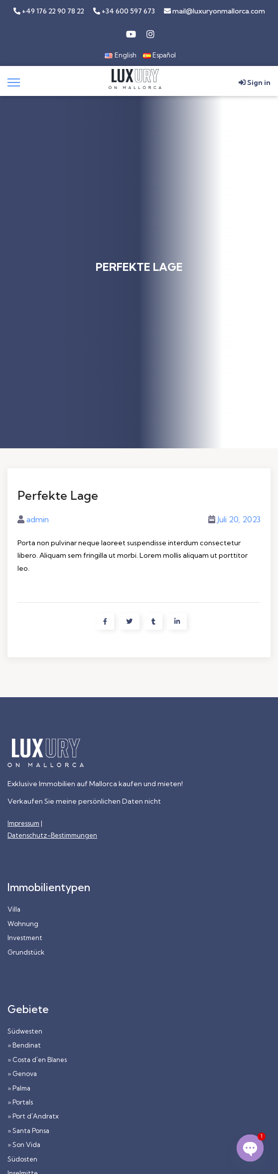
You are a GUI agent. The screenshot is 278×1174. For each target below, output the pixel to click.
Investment (24, 938)
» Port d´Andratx (33, 1116)
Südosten (22, 1159)
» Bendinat (24, 1045)
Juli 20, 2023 (239, 519)
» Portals (20, 1102)
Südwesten (24, 1031)
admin (37, 519)
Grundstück (25, 952)
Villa (13, 909)
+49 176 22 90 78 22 (48, 10)
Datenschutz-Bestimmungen (52, 835)
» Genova (22, 1074)
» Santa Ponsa (28, 1131)
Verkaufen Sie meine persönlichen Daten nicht (84, 801)
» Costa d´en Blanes (37, 1060)
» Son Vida (23, 1145)
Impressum (23, 823)
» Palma (18, 1088)
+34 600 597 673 (124, 10)
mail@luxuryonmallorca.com (214, 10)
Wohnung (22, 924)
